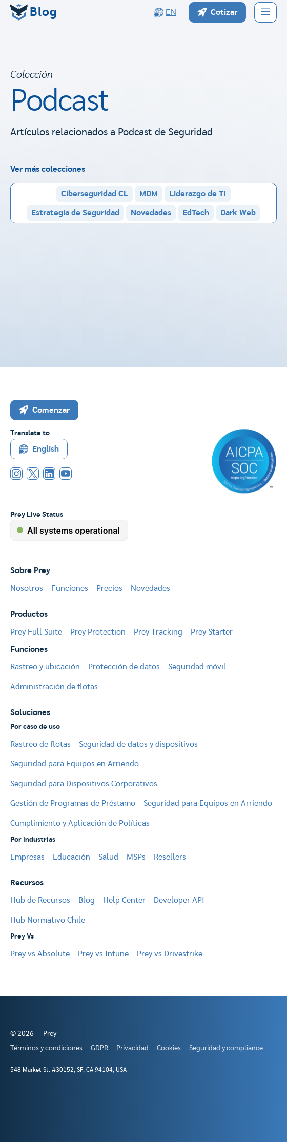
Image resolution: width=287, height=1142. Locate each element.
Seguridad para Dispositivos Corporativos (83, 784)
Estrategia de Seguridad (75, 213)
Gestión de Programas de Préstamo (72, 803)
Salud (108, 857)
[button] (265, 12)
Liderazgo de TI (197, 194)
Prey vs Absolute (40, 954)
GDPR (99, 1048)
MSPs (136, 857)
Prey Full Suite (36, 632)
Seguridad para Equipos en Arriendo (74, 764)
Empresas (27, 857)
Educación (71, 857)
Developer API (179, 900)
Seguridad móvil (197, 667)
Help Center (124, 900)
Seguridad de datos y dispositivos (138, 744)
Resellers (170, 857)
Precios (109, 588)
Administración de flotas (54, 687)
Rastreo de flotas (40, 744)
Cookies (169, 1048)
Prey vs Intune (103, 954)
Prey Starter (212, 632)
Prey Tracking (158, 632)
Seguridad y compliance (226, 1048)
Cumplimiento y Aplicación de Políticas (80, 823)
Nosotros (26, 588)
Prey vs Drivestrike (169, 954)
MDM (148, 194)
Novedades (151, 213)
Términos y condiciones (46, 1048)
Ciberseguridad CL (94, 194)
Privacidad (132, 1048)
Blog (86, 900)
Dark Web (238, 213)
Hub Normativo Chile (47, 920)
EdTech (195, 213)
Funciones (69, 588)
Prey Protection (98, 632)
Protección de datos (124, 667)
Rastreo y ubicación (45, 667)
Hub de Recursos (40, 900)
